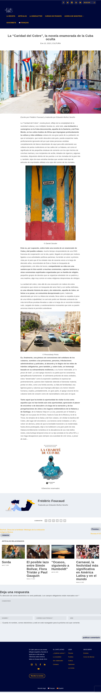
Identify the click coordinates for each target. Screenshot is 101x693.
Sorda (6, 563)
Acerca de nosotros (73, 17)
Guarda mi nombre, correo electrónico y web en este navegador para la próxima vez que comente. (41, 624)
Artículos (22, 17)
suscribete (11, 24)
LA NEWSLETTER (36, 17)
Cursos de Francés (53, 17)
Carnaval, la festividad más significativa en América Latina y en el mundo (87, 572)
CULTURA (56, 45)
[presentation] (14, 631)
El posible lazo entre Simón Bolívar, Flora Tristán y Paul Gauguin (38, 570)
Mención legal (42, 689)
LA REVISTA (10, 17)
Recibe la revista (37, 677)
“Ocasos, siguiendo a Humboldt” (60, 567)
